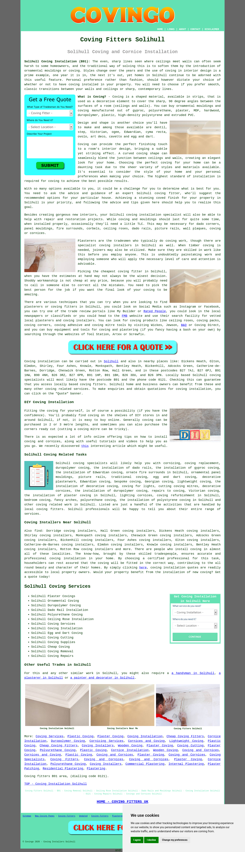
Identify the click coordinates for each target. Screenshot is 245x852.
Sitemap (27, 816)
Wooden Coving (130, 745)
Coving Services (49, 736)
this (85, 446)
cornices (37, 233)
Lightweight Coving (186, 741)
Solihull (111, 361)
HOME (160, 29)
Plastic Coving (80, 736)
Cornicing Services (106, 741)
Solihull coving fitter (158, 193)
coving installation (167, 567)
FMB (124, 316)
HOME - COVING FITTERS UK (122, 802)
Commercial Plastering (144, 764)
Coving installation (42, 361)
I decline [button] (151, 840)
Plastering (96, 768)
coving (170, 70)
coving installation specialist (154, 214)
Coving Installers (98, 745)
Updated (83, 816)
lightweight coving (194, 481)
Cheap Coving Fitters (185, 736)
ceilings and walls (131, 106)
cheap (77, 280)
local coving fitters (43, 509)
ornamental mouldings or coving (52, 70)
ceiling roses (115, 228)
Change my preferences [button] (174, 840)
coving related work (54, 504)
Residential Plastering (63, 768)
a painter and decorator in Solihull (102, 677)
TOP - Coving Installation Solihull (55, 784)
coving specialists (90, 463)
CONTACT (195, 29)
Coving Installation (145, 736)
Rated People (154, 311)
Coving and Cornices (200, 750)
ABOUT (182, 29)
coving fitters (93, 384)
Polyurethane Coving (58, 750)
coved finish (167, 198)
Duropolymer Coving (68, 741)
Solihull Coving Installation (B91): (57, 61)
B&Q (183, 325)
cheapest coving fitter (121, 271)
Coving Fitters (64, 759)
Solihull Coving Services (57, 586)
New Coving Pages (44, 816)
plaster (182, 110)
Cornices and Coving (146, 741)
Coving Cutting (190, 745)
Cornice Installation (130, 750)
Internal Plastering (186, 764)
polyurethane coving (98, 500)
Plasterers (118, 816)
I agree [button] (137, 840)
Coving (83, 144)
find (38, 531)
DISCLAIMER (212, 29)
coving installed (83, 84)
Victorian (98, 132)
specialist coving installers (105, 245)
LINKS (170, 29)
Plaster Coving (110, 736)
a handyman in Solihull (193, 673)
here (143, 567)
